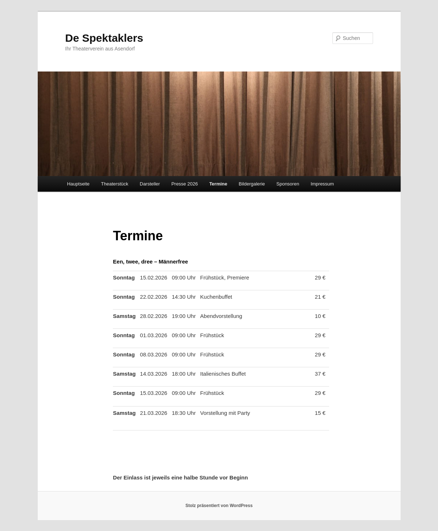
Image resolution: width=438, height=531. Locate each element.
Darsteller (150, 184)
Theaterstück (114, 184)
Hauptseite (78, 184)
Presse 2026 (184, 184)
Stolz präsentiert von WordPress (219, 505)
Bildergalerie (252, 184)
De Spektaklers (104, 38)
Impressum (322, 184)
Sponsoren (288, 184)
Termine (218, 184)
